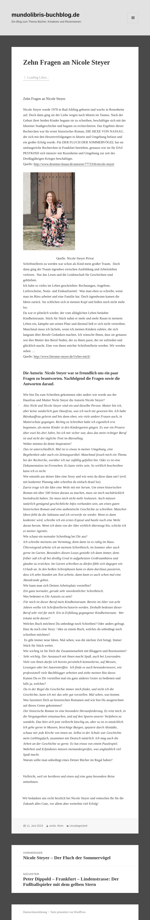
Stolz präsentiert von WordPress (68, 912)
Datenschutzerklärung (35, 912)
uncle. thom (56, 825)
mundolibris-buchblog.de (45, 15)
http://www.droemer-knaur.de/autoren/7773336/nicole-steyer (74, 164)
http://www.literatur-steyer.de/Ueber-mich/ (62, 356)
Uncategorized (78, 825)
